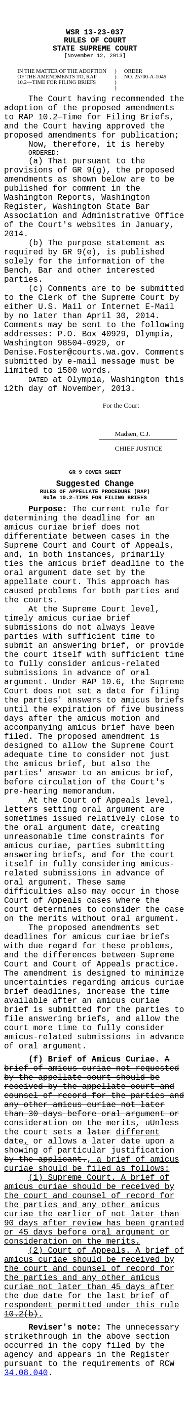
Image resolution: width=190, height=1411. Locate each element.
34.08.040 (26, 1373)
